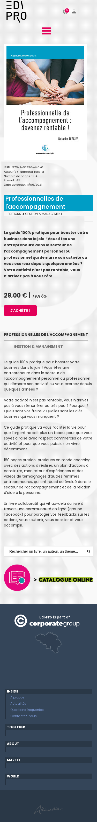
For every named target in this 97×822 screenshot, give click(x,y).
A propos (17, 697)
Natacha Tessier (32, 172)
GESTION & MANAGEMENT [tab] (38, 346)
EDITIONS (16, 214)
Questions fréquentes (27, 710)
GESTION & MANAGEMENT (43, 214)
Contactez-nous (23, 716)
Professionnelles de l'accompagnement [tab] (46, 334)
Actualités (18, 703)
